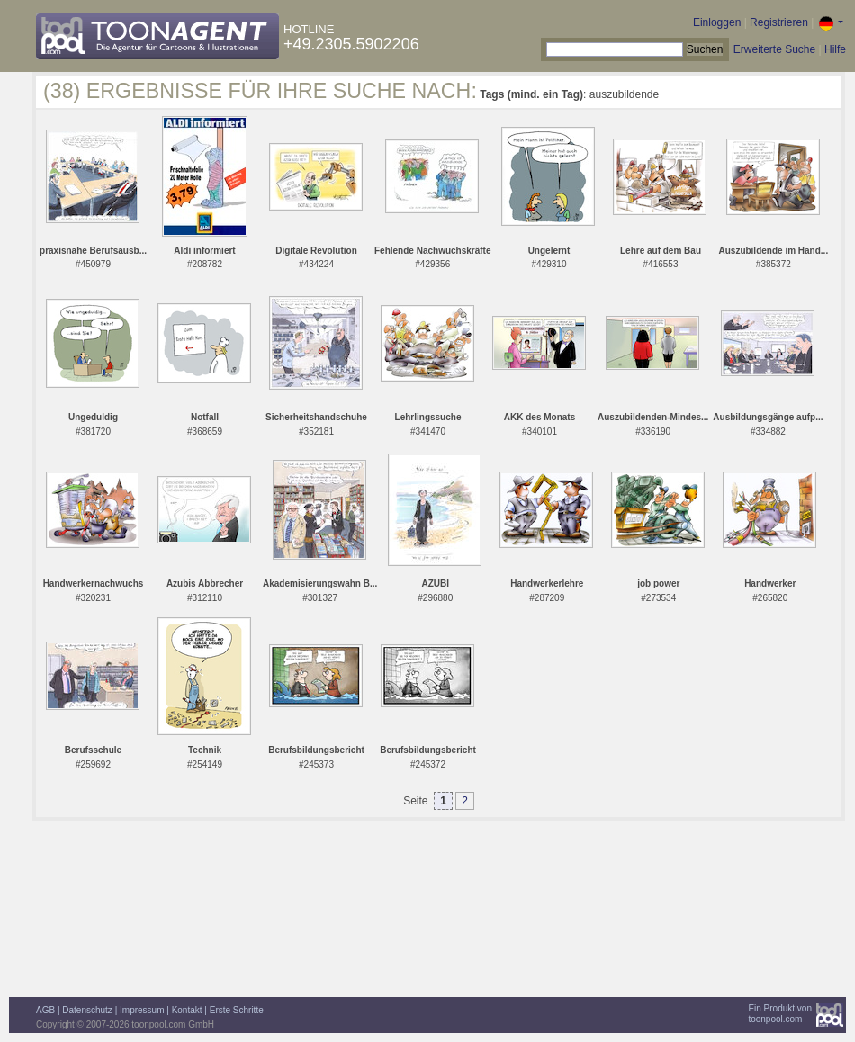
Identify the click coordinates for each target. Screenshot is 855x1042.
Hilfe (835, 49)
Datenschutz (87, 1010)
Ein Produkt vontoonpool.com (780, 1013)
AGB (45, 1010)
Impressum (142, 1010)
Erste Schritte (237, 1010)
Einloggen (717, 22)
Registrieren (779, 22)
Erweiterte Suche (774, 49)
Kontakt (187, 1010)
